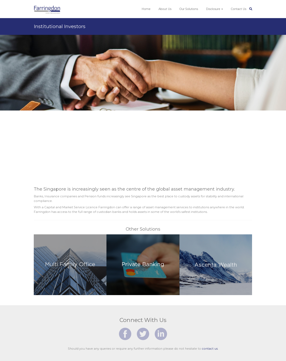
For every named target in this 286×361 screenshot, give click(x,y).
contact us (210, 348)
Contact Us (238, 9)
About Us (164, 9)
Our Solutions (188, 9)
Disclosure (213, 9)
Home (146, 9)
